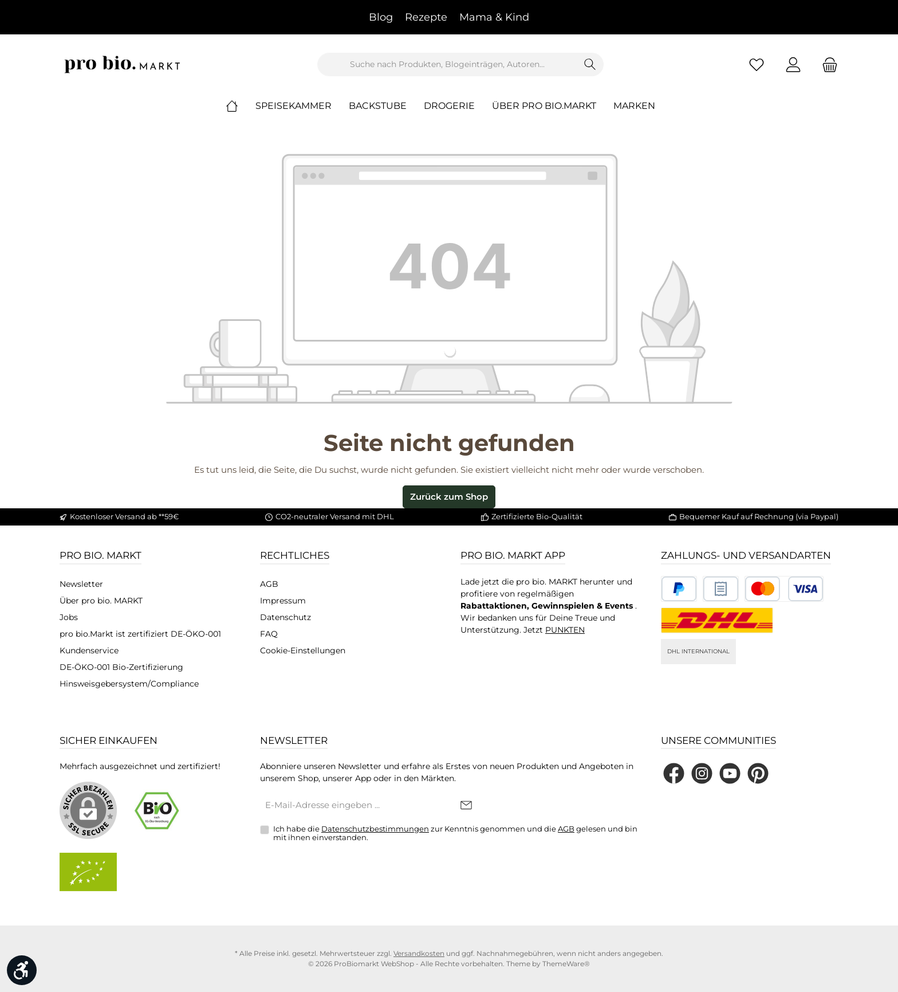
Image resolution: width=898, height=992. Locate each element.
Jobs (69, 617)
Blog (381, 17)
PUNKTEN (565, 630)
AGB (269, 584)
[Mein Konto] (793, 64)
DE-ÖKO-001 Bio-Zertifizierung (121, 667)
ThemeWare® (566, 963)
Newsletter (81, 584)
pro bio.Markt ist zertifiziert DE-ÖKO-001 (140, 634)
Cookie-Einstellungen (302, 650)
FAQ (269, 634)
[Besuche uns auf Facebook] (674, 773)
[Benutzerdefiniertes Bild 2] (721, 589)
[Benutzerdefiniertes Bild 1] (679, 589)
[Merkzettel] (756, 64)
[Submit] (466, 806)
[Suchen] (590, 64)
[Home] (240, 106)
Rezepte (426, 17)
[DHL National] (717, 620)
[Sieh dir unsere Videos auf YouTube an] (730, 773)
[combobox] (447, 64)
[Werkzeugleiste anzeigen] (22, 970)
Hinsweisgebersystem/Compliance (129, 684)
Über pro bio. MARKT (101, 600)
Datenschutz (285, 617)
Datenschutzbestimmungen (375, 828)
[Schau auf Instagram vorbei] (702, 773)
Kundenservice (89, 650)
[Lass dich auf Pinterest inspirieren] (758, 773)
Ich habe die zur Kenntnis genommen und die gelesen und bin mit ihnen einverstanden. (455, 833)
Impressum (283, 600)
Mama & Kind (494, 17)
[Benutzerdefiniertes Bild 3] (784, 589)
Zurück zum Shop (449, 496)
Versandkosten (418, 953)
